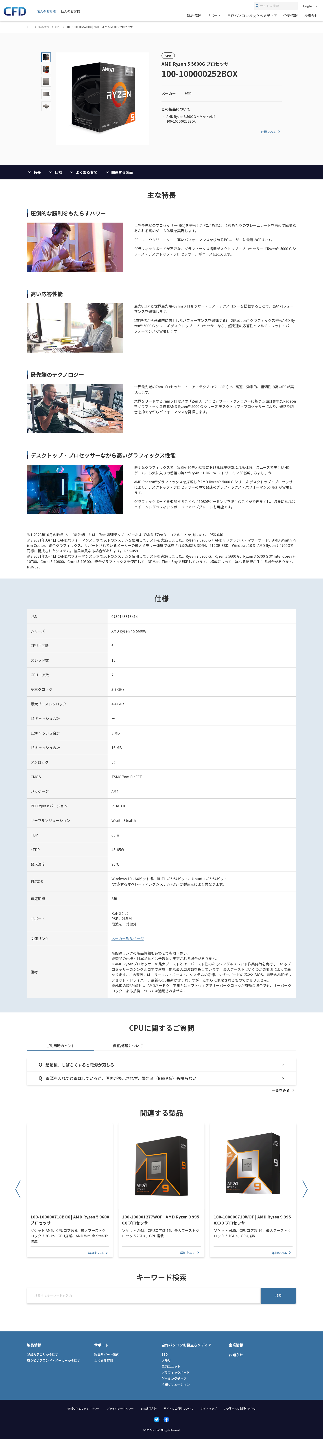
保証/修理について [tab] (128, 1045)
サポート (214, 15)
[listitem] (284, 1090)
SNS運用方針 (149, 1408)
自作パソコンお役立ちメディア (252, 15)
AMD (188, 93)
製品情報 (193, 15)
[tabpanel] (161, 1075)
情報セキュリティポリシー (84, 1408)
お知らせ (311, 15)
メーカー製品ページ (127, 938)
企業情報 (290, 15)
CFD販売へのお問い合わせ (240, 1408)
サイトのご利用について (178, 1408)
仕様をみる (271, 131)
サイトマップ (209, 1408)
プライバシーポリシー (120, 1408)
